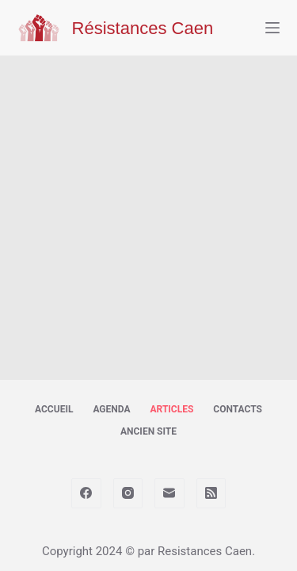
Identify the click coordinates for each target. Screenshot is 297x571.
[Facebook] (86, 493)
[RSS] (211, 493)
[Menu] (272, 28)
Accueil (54, 409)
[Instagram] (128, 493)
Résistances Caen (143, 28)
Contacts (237, 409)
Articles (171, 409)
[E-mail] (169, 493)
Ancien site (148, 431)
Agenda (111, 409)
